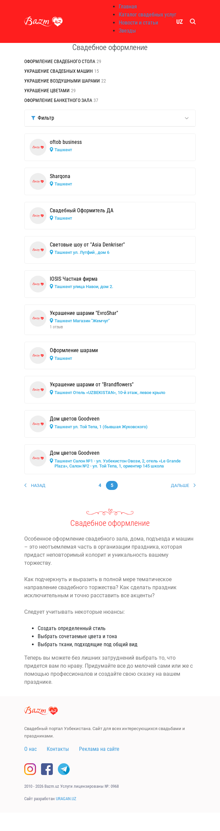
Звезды (127, 30)
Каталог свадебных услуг (147, 14)
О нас (30, 749)
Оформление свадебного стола (59, 61)
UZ (179, 21)
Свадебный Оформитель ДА (81, 210)
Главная (128, 6)
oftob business (66, 142)
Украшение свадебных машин (58, 71)
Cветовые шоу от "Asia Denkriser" (87, 244)
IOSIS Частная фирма (74, 279)
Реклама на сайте (99, 749)
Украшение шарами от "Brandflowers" (92, 384)
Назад (38, 485)
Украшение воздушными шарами (62, 81)
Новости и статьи (138, 22)
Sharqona (60, 176)
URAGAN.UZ (66, 798)
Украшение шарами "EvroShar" (84, 313)
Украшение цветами (47, 90)
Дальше (180, 485)
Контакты (58, 749)
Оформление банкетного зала (58, 100)
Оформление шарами (74, 350)
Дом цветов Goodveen (75, 419)
